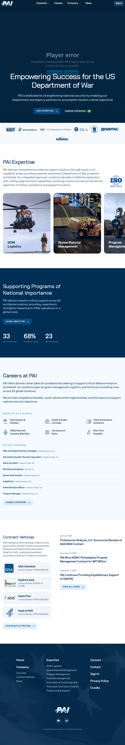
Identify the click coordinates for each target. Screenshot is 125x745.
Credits (95, 688)
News (19, 681)
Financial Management (58, 678)
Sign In (119, 3)
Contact (95, 667)
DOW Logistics (54, 666)
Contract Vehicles (25, 677)
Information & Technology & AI (62, 683)
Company (22, 667)
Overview (21, 673)
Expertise (52, 660)
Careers (95, 660)
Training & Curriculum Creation (62, 687)
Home (20, 660)
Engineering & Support (58, 691)
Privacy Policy (99, 681)
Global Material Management (61, 670)
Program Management (58, 674)
